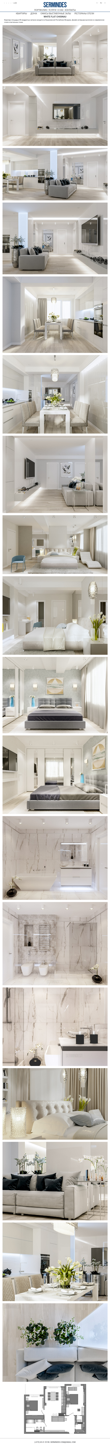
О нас (60, 10)
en (105, 3)
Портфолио (40, 10)
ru (101, 3)
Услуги (52, 10)
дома (33, 13)
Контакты (70, 10)
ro (97, 3)
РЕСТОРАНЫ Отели (84, 13)
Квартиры (21, 13)
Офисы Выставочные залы (55, 13)
